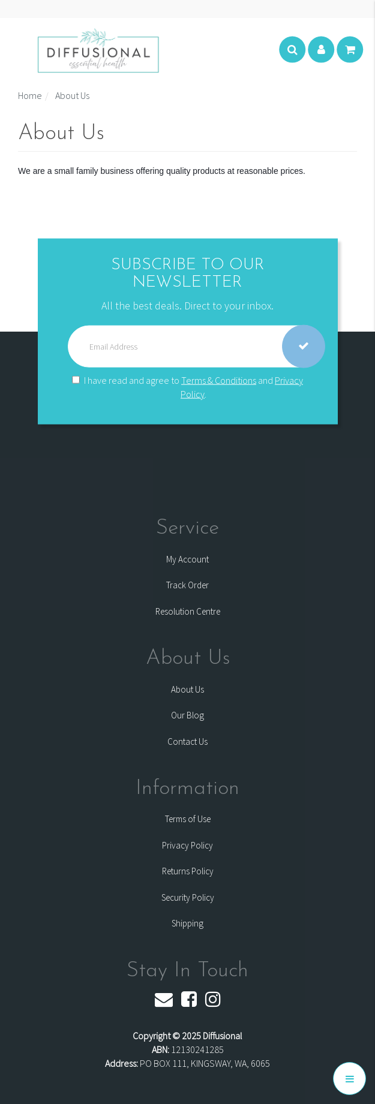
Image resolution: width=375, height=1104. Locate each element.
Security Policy (187, 897)
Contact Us (187, 741)
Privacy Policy (187, 845)
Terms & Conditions (218, 380)
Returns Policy (188, 871)
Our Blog (187, 715)
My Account (187, 559)
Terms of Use (188, 819)
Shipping (187, 923)
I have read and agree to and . (187, 386)
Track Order (187, 585)
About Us (187, 689)
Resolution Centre (187, 611)
